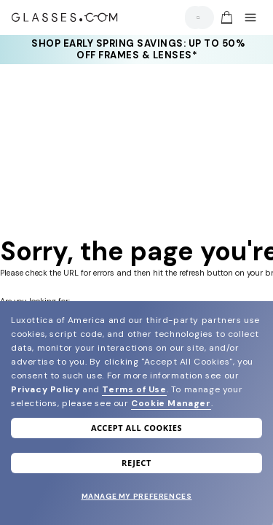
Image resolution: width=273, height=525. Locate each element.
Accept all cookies (136, 427)
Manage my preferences (137, 496)
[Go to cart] (225, 17)
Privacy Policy (45, 389)
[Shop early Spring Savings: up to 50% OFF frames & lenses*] (137, 49)
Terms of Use (134, 389)
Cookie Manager (170, 403)
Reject (136, 462)
